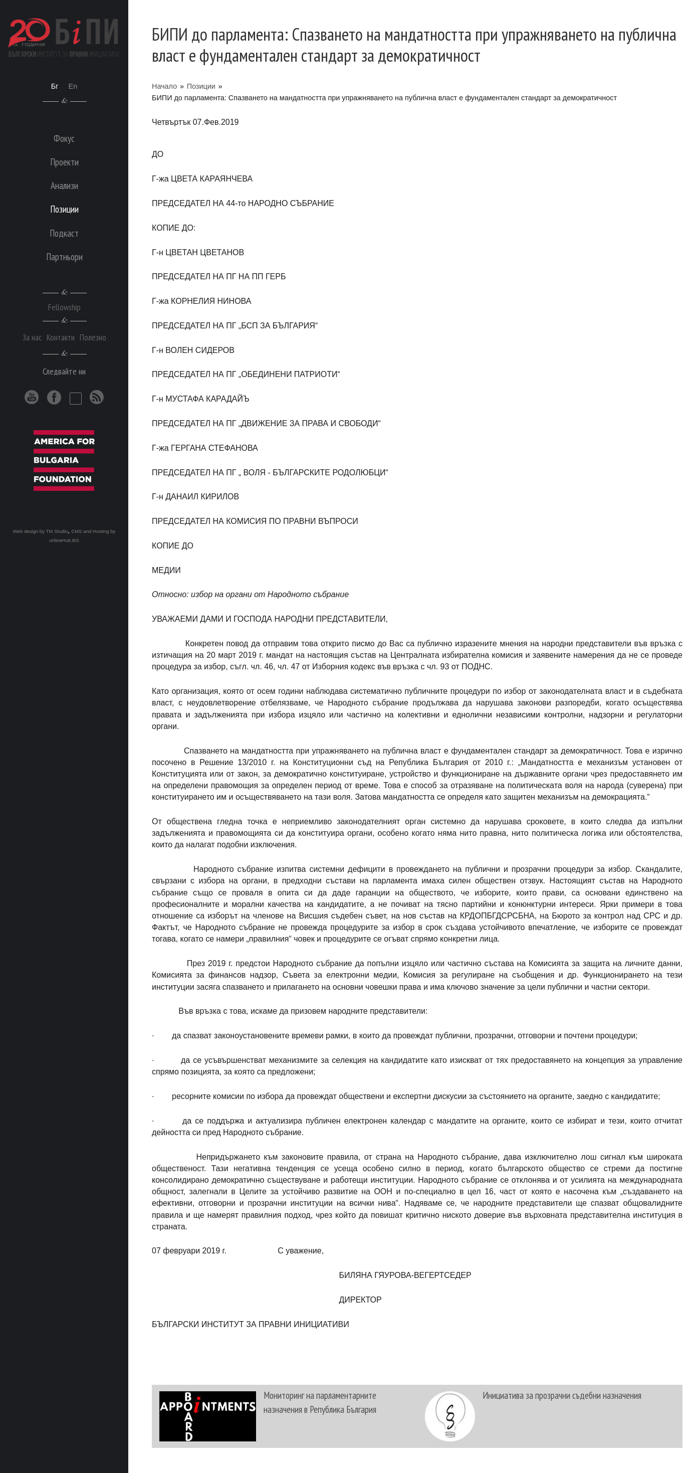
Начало (164, 86)
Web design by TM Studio (40, 531)
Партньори (64, 256)
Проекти (64, 161)
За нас (32, 337)
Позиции (201, 86)
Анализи (64, 185)
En (73, 86)
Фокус (64, 138)
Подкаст (64, 233)
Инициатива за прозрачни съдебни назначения (562, 1395)
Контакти (61, 337)
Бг (55, 86)
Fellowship (64, 307)
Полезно (93, 337)
